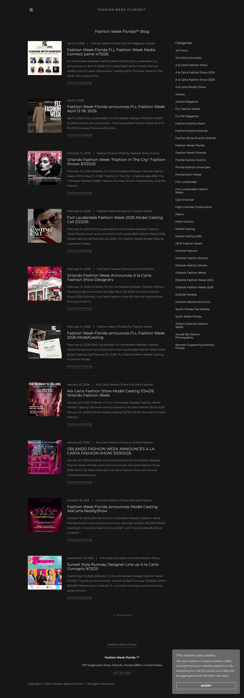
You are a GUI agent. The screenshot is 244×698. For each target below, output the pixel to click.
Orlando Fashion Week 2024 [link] (194, 280)
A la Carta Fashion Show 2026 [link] (195, 79)
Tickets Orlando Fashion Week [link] (191, 325)
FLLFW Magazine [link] (187, 116)
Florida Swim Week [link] (188, 174)
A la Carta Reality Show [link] (190, 87)
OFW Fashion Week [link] (188, 243)
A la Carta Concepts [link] (188, 57)
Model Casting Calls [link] (188, 236)
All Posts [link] (181, 50)
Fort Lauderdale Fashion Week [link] (191, 191)
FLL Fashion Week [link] (187, 109)
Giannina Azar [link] (184, 199)
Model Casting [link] (185, 229)
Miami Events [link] (184, 221)
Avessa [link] (180, 94)
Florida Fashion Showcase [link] (192, 167)
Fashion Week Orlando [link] (190, 152)
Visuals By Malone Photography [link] (187, 336)
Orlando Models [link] (186, 294)
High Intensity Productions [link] (193, 207)
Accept (206, 686)
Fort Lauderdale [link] (186, 181)
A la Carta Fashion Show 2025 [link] (195, 72)
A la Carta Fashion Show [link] (191, 65)
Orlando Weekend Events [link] (192, 302)
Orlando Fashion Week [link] (190, 272)
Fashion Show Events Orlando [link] (195, 138)
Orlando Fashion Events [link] (191, 258)
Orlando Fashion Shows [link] (191, 265)
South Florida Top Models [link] (192, 309)
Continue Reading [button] (79, 82)
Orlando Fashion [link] (186, 250)
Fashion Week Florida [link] (190, 145)
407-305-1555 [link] (122, 672)
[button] (31, 9)
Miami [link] (179, 214)
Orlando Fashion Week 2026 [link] (194, 287)
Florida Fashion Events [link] (190, 160)
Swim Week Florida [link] (188, 316)
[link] (122, 9)
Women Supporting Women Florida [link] (194, 346)
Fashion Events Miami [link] (190, 123)
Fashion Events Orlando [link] (191, 130)
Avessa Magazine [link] (186, 101)
